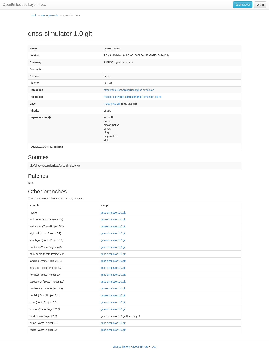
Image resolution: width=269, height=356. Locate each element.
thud (33, 15)
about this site (140, 346)
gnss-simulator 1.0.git (113, 212)
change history (121, 346)
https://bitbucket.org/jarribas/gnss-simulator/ (129, 89)
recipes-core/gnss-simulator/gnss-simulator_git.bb (132, 96)
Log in (260, 4)
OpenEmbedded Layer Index (24, 5)
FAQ (153, 346)
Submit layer (242, 4)
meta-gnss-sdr (49, 15)
